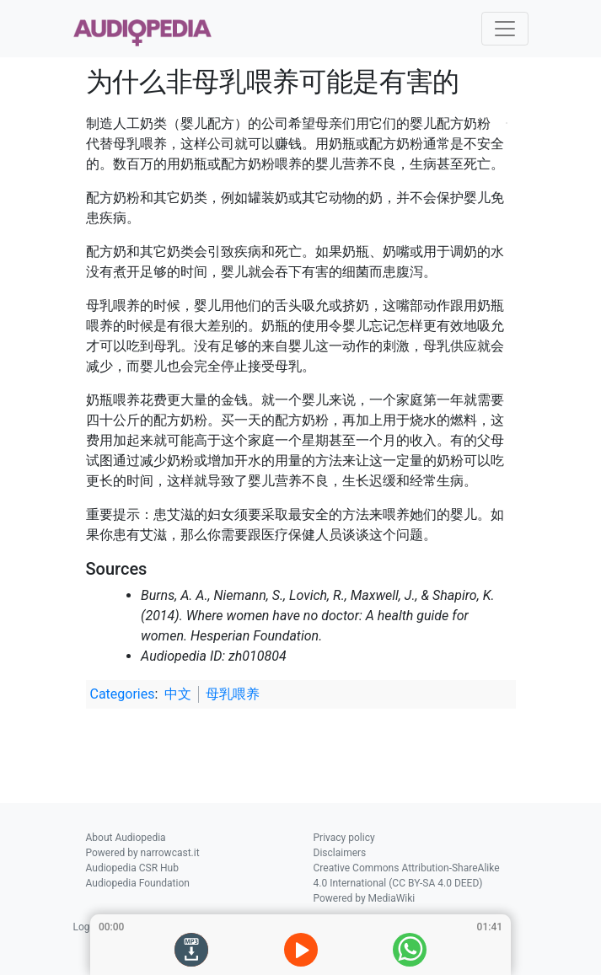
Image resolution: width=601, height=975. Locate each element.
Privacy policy (344, 838)
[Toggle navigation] (505, 29)
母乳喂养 (233, 694)
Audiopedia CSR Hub (132, 868)
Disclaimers (340, 853)
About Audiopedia (126, 838)
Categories (122, 694)
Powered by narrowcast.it (143, 853)
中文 (177, 694)
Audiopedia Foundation (138, 883)
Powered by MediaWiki (365, 898)
